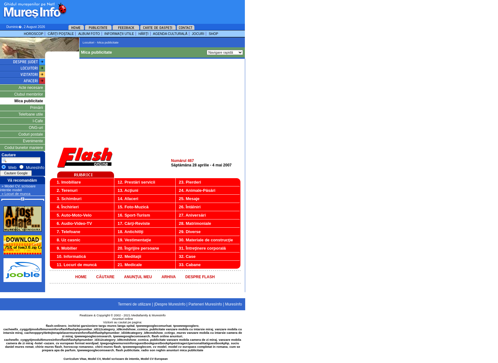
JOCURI (198, 34)
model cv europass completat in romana (197, 346)
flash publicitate (128, 350)
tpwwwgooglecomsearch (93, 336)
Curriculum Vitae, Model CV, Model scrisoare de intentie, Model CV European (116, 358)
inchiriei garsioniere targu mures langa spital (101, 325)
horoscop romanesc (79, 346)
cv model (159, 346)
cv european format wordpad (77, 343)
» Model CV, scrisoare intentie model (18, 188)
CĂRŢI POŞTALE (61, 34)
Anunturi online (122, 318)
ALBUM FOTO (89, 34)
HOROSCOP (33, 34)
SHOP (213, 34)
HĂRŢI (143, 34)
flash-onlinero (56, 325)
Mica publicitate (28, 101)
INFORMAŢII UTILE (119, 34)
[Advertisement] (147, 9)
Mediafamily (139, 315)
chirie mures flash (48, 346)
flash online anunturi (166, 336)
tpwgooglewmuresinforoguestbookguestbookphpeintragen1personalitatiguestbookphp (164, 343)
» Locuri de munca (16, 194)
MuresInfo (159, 315)
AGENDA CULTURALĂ (170, 34)
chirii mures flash (108, 346)
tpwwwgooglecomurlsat (154, 325)
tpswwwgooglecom (137, 346)
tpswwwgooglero (186, 325)
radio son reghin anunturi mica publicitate (172, 350)
